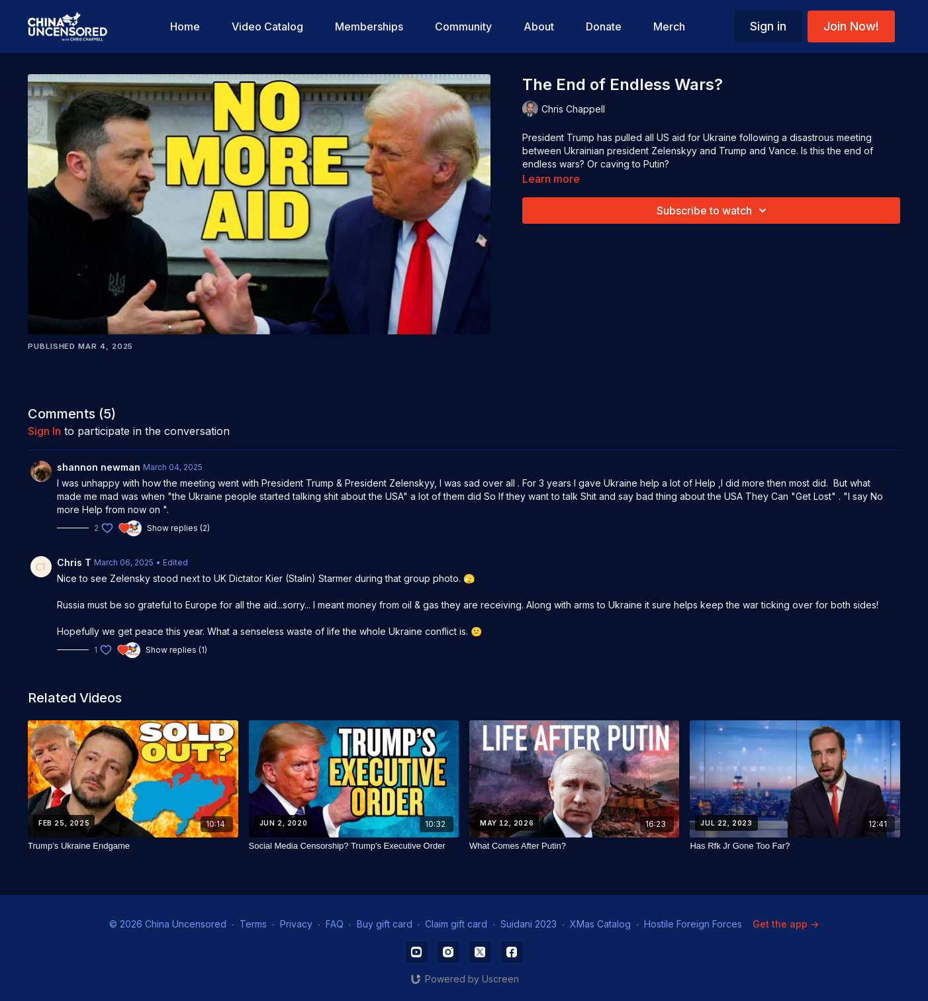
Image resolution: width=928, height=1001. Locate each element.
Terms (253, 924)
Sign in (768, 26)
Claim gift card (456, 924)
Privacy (296, 924)
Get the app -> (786, 924)
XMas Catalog (600, 924)
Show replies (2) (178, 528)
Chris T (74, 562)
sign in (44, 431)
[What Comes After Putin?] (574, 846)
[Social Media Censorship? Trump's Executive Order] (354, 846)
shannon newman (98, 467)
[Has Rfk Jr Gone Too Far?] (795, 846)
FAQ (335, 924)
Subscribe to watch (713, 210)
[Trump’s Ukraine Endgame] (133, 846)
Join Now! (851, 26)
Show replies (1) (176, 650)
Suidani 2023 (528, 924)
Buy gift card (384, 924)
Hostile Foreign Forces (693, 924)
